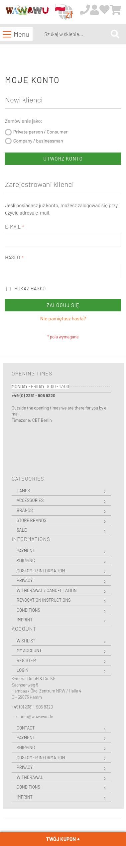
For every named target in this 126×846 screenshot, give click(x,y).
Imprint (25, 619)
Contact (26, 728)
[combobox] (76, 34)
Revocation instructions (44, 600)
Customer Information (41, 570)
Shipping (26, 560)
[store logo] (27, 12)
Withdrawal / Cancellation (47, 590)
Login (23, 670)
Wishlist (26, 640)
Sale (22, 530)
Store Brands (31, 520)
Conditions (28, 610)
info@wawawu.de (37, 716)
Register (26, 660)
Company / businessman (38, 141)
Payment (26, 550)
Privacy (25, 580)
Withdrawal (30, 777)
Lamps (23, 490)
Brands (25, 510)
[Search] (115, 34)
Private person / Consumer (40, 131)
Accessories (30, 500)
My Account (29, 650)
